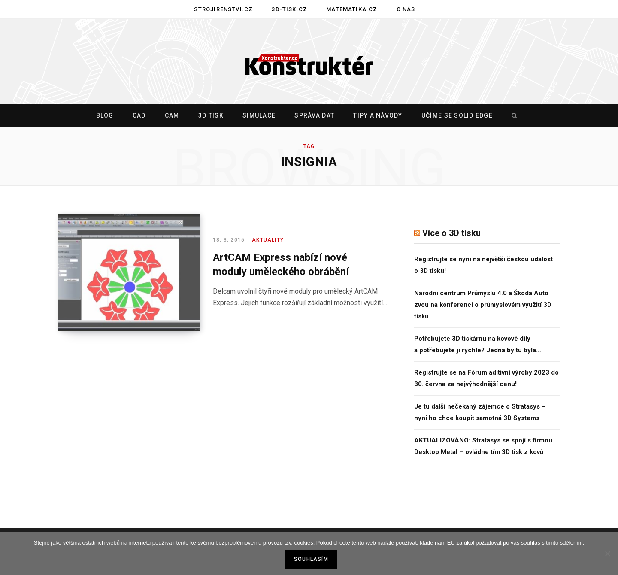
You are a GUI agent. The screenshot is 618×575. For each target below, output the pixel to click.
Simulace (259, 115)
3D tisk (211, 115)
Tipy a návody (377, 115)
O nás (406, 9)
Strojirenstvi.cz (223, 9)
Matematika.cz (351, 9)
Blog (105, 115)
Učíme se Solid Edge (457, 115)
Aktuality (268, 240)
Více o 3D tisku (451, 233)
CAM (172, 115)
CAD (139, 115)
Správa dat (314, 115)
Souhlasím (311, 559)
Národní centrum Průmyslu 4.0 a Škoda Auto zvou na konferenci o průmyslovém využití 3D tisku (482, 304)
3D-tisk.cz (289, 9)
